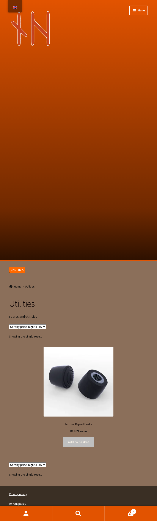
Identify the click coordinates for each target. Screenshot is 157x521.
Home (18, 286)
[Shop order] (27, 326)
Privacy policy (18, 494)
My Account (26, 513)
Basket (120, 510)
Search (78, 513)
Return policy (17, 504)
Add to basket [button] (78, 442)
